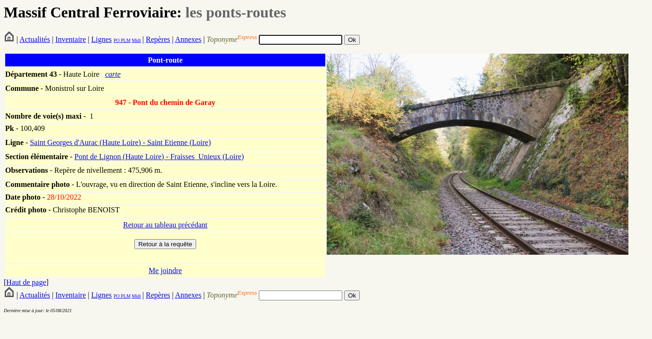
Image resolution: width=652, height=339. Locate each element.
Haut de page (26, 282)
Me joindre (165, 270)
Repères (158, 39)
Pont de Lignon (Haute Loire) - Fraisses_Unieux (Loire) (159, 157)
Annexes (188, 39)
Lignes (101, 39)
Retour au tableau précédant (165, 225)
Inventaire (70, 39)
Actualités (34, 39)
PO (117, 40)
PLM (125, 40)
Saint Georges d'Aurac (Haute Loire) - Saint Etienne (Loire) (120, 142)
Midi (136, 40)
